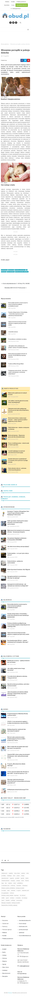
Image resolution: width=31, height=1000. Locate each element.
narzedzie (18, 885)
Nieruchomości (6, 973)
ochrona (12, 893)
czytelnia (11, 873)
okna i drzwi (17, 873)
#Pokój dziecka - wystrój (21, 271)
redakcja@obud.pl (15, 8)
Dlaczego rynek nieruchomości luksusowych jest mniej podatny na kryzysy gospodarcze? (18, 781)
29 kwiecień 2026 (14, 359)
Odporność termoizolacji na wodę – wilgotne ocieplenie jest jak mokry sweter (17, 323)
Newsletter (6, 5)
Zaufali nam (6, 491)
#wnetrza (11, 269)
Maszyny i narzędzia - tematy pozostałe (11, 902)
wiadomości (4, 873)
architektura (20, 883)
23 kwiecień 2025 (13, 742)
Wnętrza (4, 961)
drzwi (22, 880)
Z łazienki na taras (13, 331)
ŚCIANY (4, 949)
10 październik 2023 (14, 526)
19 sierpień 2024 (14, 404)
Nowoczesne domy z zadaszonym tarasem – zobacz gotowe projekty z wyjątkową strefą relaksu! (17, 419)
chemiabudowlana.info (25, 920)
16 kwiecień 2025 (14, 447)
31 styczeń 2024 (13, 548)
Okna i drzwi (5, 967)
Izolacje (4, 955)
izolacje (18, 880)
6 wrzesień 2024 (13, 557)
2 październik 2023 (14, 588)
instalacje (9, 875)
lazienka (8, 900)
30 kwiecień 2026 (14, 341)
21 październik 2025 (14, 750)
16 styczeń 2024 (13, 571)
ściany (22, 875)
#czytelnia (4, 269)
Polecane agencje (9, 484)
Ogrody (4, 964)
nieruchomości (5, 878)
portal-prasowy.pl (23, 929)
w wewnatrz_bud (5, 885)
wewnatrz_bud (25, 890)
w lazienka (18, 898)
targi (3, 883)
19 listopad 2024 (14, 396)
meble (3, 898)
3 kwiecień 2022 (13, 697)
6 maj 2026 (13, 308)
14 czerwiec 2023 (13, 672)
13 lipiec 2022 (12, 664)
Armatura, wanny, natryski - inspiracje (10, 895)
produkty (4, 875)
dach (8, 890)
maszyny (13, 880)
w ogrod (19, 890)
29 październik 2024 (15, 414)
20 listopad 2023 (13, 680)
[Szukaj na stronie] (20, 22)
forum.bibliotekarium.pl (25, 935)
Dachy (4, 952)
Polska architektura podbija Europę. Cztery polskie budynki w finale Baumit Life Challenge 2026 (18, 625)
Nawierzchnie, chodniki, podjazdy (9, 905)
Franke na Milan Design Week (15, 363)
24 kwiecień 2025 (13, 760)
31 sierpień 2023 (13, 717)
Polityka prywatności (21, 1)
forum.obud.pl (22, 923)
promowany (19, 900)
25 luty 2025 (13, 464)
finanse (27, 880)
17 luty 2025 (12, 733)
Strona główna (5, 44)
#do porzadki (10, 271)
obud (14, 883)
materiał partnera (5, 880)
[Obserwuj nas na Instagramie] (16, 22)
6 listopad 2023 (13, 542)
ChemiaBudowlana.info (21, 5)
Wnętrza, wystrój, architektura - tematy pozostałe (13, 888)
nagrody (12, 878)
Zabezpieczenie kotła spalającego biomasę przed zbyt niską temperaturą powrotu (18, 410)
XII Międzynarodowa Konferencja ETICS (17, 789)
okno (14, 875)
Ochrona (4, 958)
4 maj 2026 (13, 327)
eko (6, 883)
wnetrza (23, 873)
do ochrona (22, 895)
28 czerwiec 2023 (13, 580)
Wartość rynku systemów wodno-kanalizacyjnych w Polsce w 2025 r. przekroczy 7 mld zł (16, 739)
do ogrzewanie (5, 893)
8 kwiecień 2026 (13, 791)
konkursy (13, 885)
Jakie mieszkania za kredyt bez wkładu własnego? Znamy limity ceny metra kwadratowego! (17, 693)
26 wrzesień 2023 (13, 516)
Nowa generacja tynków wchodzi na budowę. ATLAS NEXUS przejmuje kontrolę (17, 355)
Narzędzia (5, 976)
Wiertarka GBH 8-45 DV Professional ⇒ (16, 288)
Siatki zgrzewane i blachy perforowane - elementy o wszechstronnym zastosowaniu (17, 522)
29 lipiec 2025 (13, 454)
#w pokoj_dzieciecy (20, 269)
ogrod (7, 898)
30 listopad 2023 (14, 439)
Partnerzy (4, 926)
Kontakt (13, 1)
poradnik (17, 878)
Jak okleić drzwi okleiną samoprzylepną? (18, 546)
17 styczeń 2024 (13, 565)
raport (3, 900)
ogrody (22, 878)
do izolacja (24, 898)
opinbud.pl (21, 932)
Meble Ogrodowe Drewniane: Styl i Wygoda (18, 569)
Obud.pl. (10, 992)
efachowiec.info (23, 926)
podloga (13, 900)
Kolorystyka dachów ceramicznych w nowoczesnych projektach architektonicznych (18, 304)
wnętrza (10, 883)
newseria (13, 890)
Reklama (7, 1)
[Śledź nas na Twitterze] (13, 22)
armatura (12, 898)
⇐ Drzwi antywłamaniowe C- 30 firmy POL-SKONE (16, 283)
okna (27, 873)
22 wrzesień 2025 (14, 431)
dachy (26, 878)
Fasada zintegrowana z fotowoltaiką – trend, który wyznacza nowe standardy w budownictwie (17, 314)
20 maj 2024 (13, 423)
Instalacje (4, 970)
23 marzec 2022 (13, 688)
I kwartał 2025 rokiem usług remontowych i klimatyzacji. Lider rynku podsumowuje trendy (18, 756)
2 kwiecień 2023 (13, 767)
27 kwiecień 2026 (14, 376)
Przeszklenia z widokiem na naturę (17, 339)
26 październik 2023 (14, 534)
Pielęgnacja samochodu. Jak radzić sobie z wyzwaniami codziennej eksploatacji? (17, 372)
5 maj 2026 (13, 317)
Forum (12, 5)
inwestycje (24, 885)
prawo (18, 875)
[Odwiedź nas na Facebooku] (10, 22)
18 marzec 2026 (14, 472)
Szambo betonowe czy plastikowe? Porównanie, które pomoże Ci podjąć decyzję (18, 460)
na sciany (4, 890)
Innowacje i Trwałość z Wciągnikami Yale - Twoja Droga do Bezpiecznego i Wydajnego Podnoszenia (18, 513)
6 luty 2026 (12, 725)
